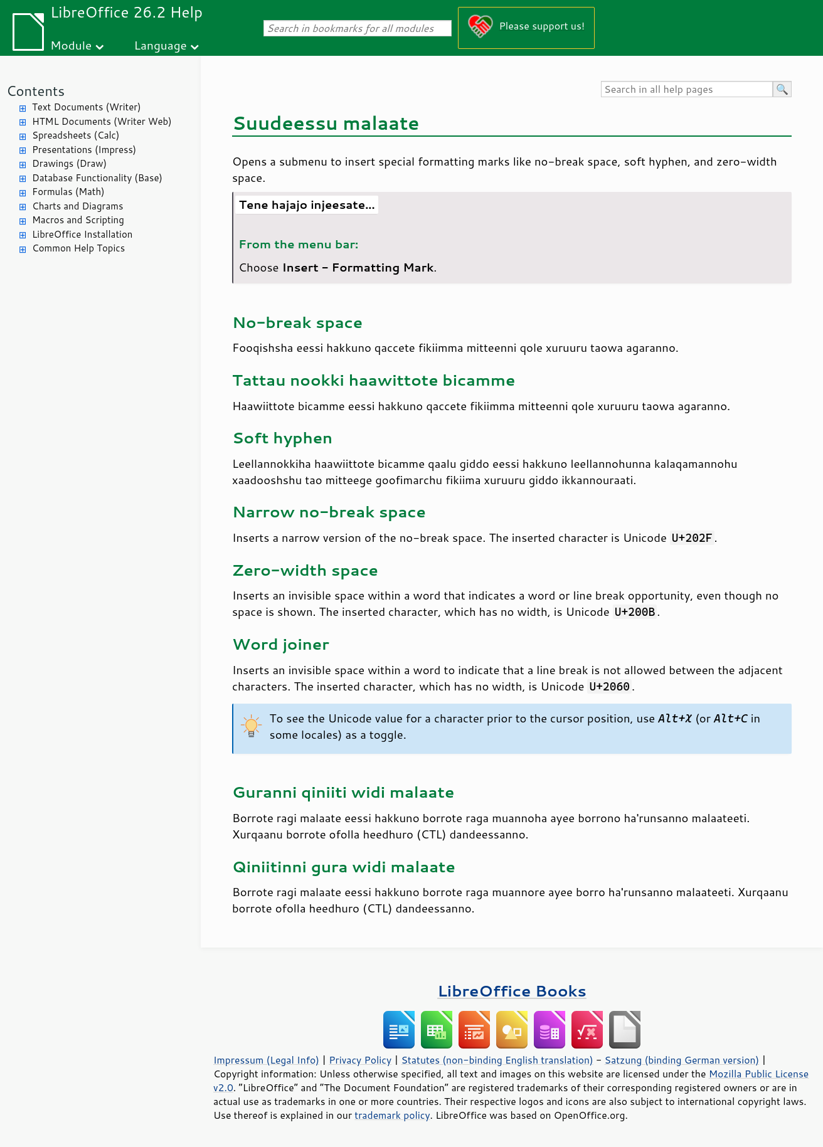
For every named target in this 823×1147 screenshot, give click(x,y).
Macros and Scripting (78, 219)
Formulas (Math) (68, 191)
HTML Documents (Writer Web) (102, 121)
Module (71, 44)
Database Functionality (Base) (97, 177)
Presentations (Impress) (84, 149)
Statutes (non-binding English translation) (497, 1060)
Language (160, 44)
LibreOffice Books (512, 991)
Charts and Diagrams (77, 206)
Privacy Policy (360, 1060)
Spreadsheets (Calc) (75, 135)
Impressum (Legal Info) (266, 1060)
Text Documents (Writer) (86, 107)
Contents (35, 90)
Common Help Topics (78, 248)
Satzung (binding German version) (682, 1060)
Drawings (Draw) (69, 163)
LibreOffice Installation (82, 234)
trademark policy (392, 1115)
